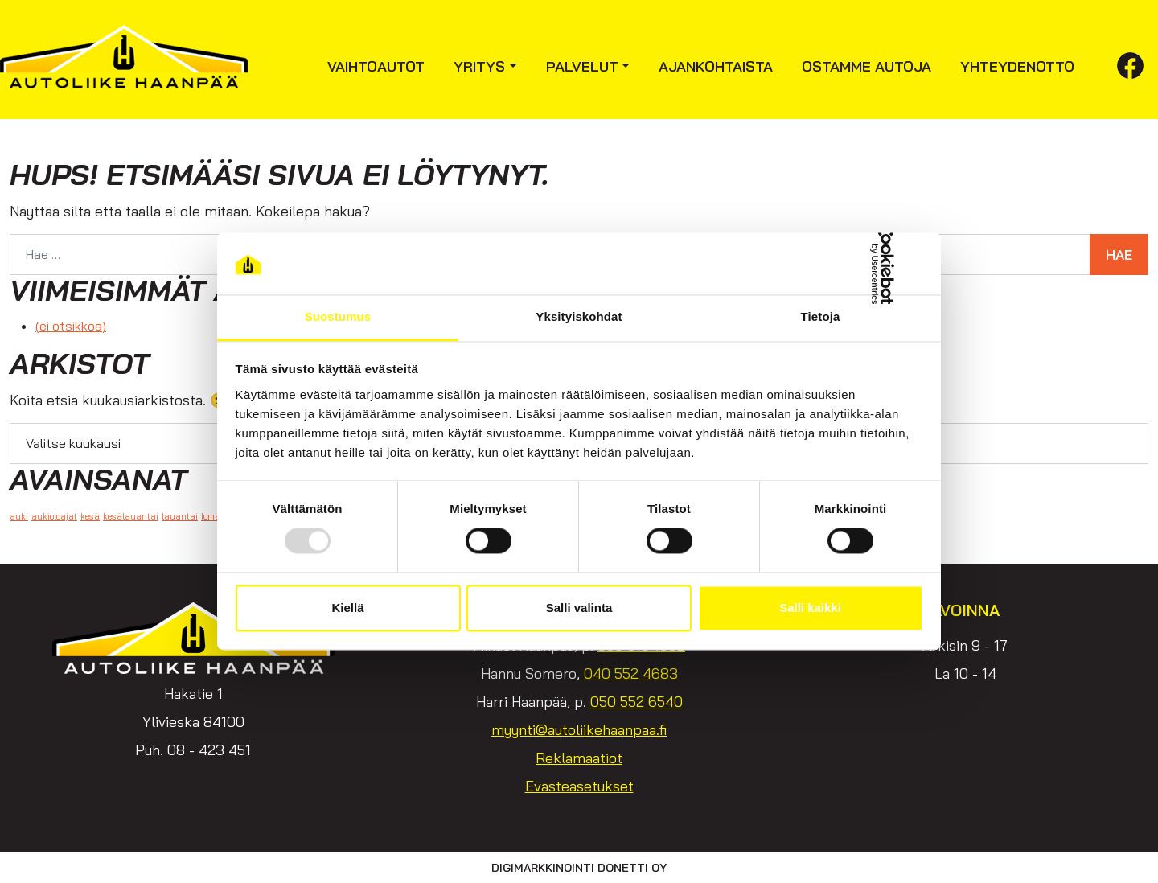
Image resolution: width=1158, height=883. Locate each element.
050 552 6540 (636, 701)
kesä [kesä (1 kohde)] (90, 516)
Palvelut (582, 66)
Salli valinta (579, 607)
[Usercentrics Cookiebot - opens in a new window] (852, 264)
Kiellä (347, 607)
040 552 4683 (631, 673)
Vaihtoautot (376, 66)
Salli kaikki (810, 607)
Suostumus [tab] (338, 316)
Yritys (479, 66)
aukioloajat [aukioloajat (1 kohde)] (54, 516)
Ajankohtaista (716, 66)
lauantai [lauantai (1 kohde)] (180, 516)
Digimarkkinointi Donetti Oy (579, 867)
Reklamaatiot (579, 758)
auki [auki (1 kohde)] (19, 516)
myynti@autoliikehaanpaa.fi (579, 730)
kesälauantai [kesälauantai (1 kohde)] (130, 516)
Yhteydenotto (1017, 66)
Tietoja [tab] (820, 316)
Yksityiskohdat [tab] (579, 316)
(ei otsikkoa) (70, 326)
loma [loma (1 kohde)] (210, 516)
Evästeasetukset (579, 786)
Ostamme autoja (866, 66)
